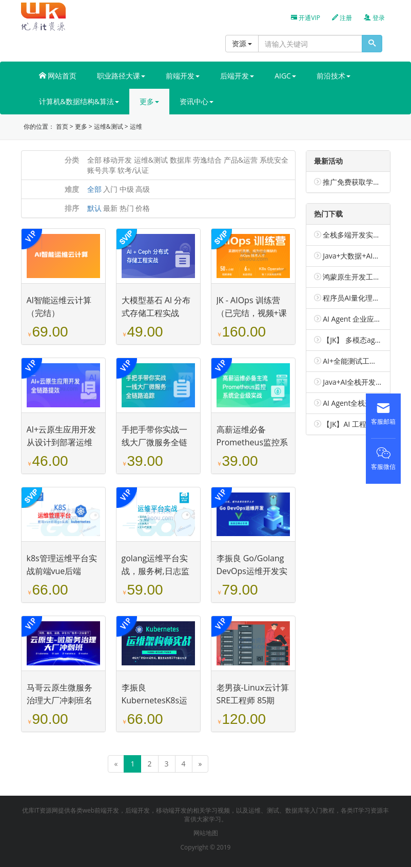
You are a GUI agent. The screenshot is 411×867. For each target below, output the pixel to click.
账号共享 (101, 170)
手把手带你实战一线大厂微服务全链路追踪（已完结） (154, 442)
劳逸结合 (207, 160)
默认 (94, 208)
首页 (62, 126)
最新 (110, 208)
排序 (72, 208)
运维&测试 (108, 126)
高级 (142, 189)
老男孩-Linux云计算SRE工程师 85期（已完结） (253, 700)
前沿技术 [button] (333, 76)
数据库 (180, 160)
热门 (127, 208)
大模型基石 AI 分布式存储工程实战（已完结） (156, 312)
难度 (72, 189)
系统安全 (274, 160)
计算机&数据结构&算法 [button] (79, 101)
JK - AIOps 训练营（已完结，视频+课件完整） (252, 312)
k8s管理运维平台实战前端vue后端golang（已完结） (62, 571)
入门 (110, 189)
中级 (127, 189)
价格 (142, 208)
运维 (136, 126)
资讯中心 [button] (196, 101)
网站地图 (205, 833)
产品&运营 (241, 160)
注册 (342, 17)
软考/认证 (133, 170)
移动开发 (117, 160)
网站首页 (58, 76)
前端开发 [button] (183, 76)
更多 (81, 126)
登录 (374, 17)
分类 (72, 160)
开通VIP (305, 17)
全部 (94, 160)
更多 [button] (149, 101)
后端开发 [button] (237, 76)
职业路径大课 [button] (121, 76)
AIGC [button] (285, 76)
